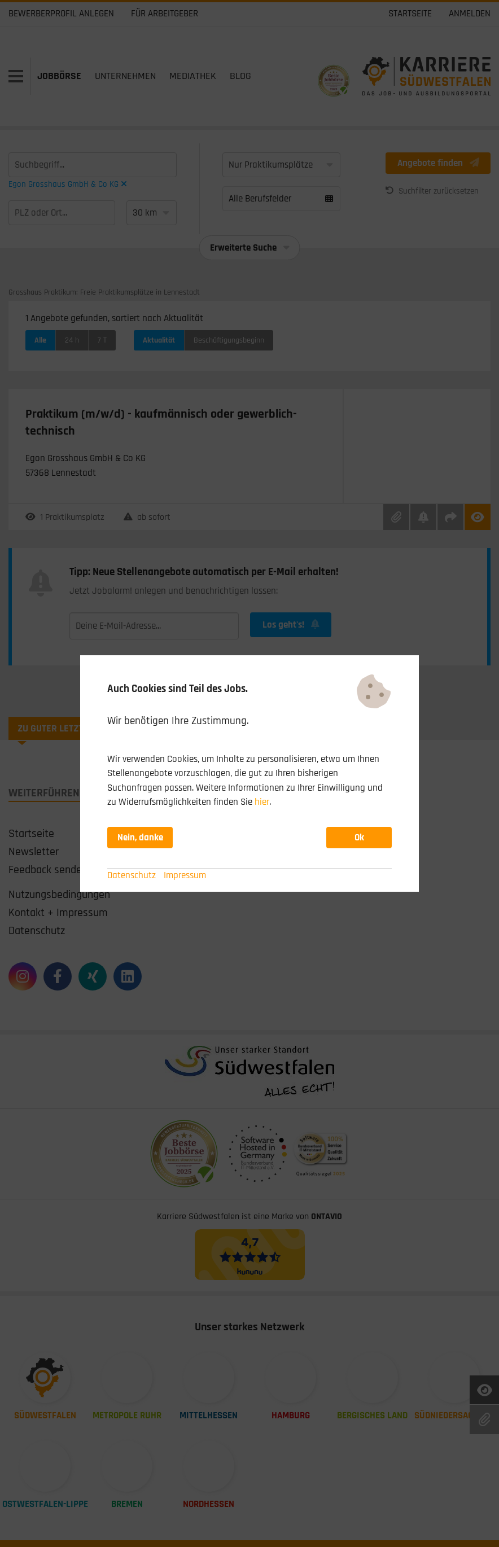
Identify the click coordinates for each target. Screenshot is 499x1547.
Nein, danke (140, 837)
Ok (359, 837)
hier (262, 802)
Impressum (185, 875)
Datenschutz (131, 875)
